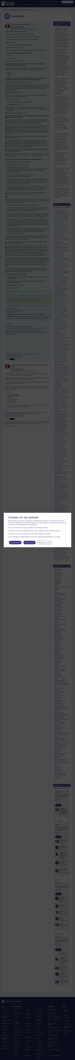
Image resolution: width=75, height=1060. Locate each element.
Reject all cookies (29, 542)
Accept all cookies (15, 542)
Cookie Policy (33, 524)
